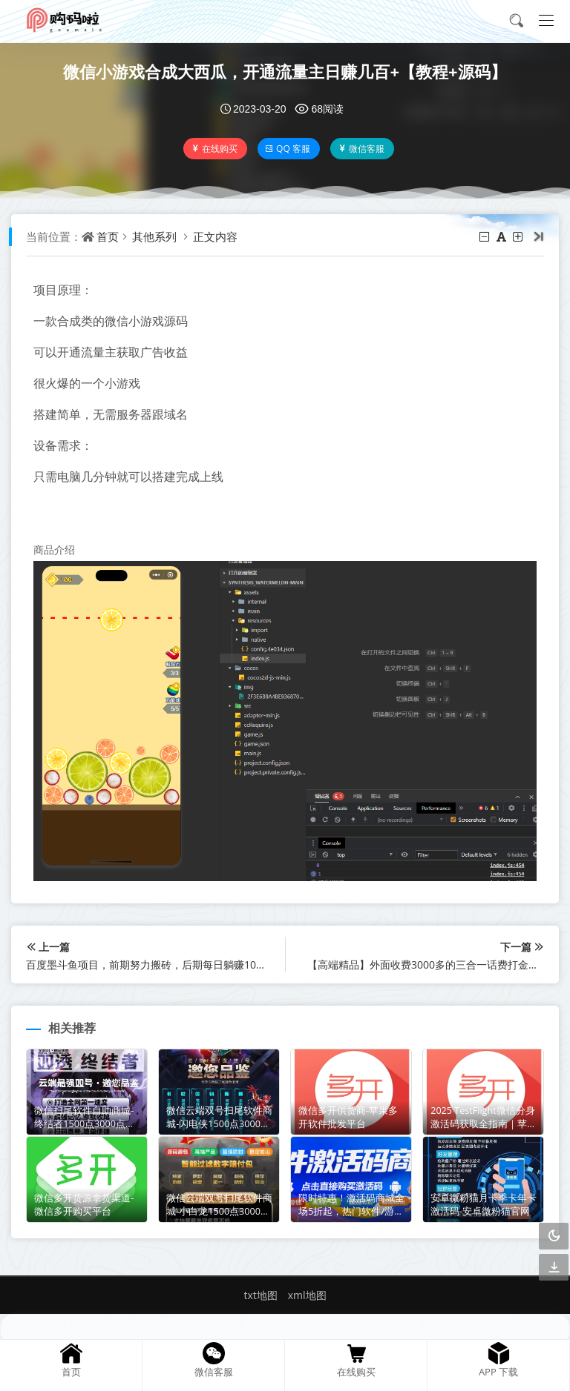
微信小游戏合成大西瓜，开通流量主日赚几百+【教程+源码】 (284, 71)
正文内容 (215, 236)
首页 (107, 236)
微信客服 (361, 148)
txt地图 (260, 1295)
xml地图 (307, 1295)
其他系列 (154, 236)
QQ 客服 (287, 148)
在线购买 (214, 148)
